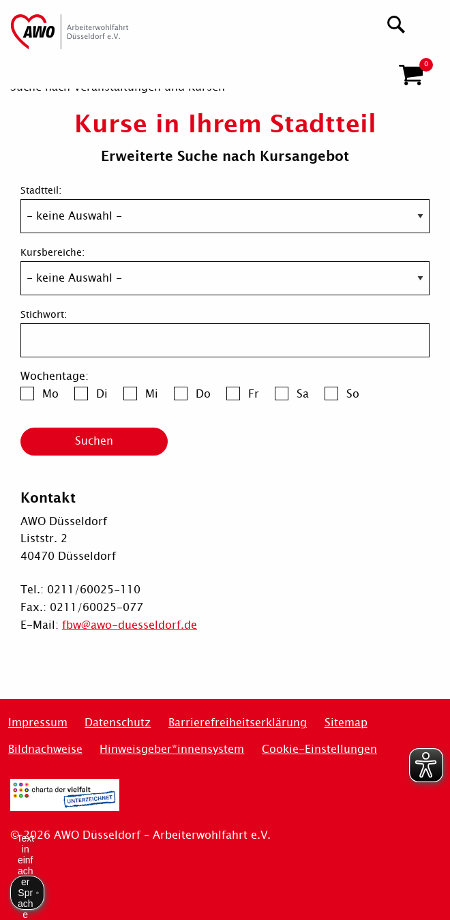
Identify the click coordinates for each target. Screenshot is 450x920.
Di (102, 393)
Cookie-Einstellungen (319, 749)
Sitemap (346, 722)
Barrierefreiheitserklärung (237, 722)
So (352, 393)
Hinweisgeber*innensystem (172, 749)
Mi (151, 393)
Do (203, 393)
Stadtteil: (40, 190)
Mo (50, 393)
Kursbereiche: (52, 253)
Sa (303, 393)
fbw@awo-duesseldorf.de (129, 625)
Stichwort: (43, 315)
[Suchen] (396, 23)
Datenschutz (118, 722)
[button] (410, 69)
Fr (253, 393)
